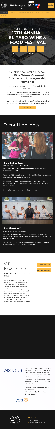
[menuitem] (4, 12)
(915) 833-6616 (34, 420)
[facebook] (36, 5)
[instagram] (39, 5)
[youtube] (38, 7)
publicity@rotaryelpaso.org (37, 422)
